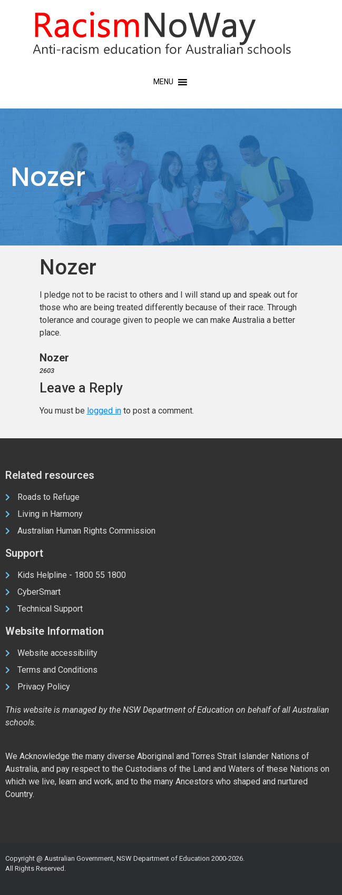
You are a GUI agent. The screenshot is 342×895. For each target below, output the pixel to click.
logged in (104, 411)
